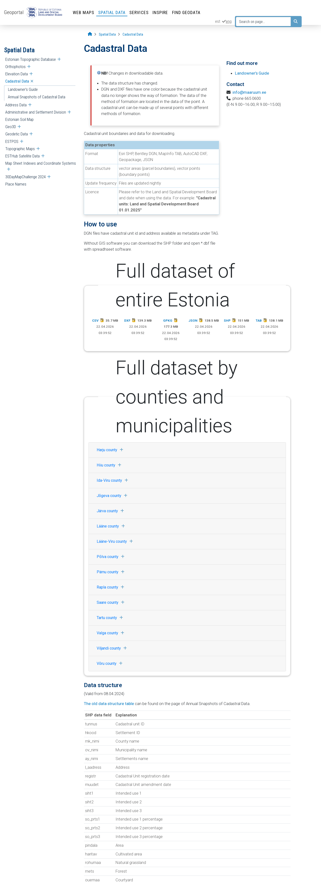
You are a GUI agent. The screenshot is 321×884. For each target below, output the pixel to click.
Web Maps (83, 12)
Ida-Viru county (114, 480)
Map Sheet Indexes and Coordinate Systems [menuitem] (40, 163)
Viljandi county (113, 648)
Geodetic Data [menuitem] (16, 134)
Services (139, 12)
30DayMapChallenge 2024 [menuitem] (25, 176)
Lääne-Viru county (116, 541)
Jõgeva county (113, 495)
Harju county (111, 450)
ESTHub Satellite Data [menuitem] (22, 156)
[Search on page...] (263, 21)
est (217, 21)
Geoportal (14, 12)
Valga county (112, 633)
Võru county (111, 663)
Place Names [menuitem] (15, 184)
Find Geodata (186, 12)
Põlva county (112, 556)
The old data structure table (109, 703)
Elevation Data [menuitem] (16, 73)
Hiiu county (110, 465)
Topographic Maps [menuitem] (20, 148)
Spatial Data (111, 12)
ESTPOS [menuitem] (11, 141)
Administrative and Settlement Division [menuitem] (35, 112)
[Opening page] (90, 34)
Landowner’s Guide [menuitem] (23, 89)
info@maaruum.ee (249, 92)
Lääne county (112, 526)
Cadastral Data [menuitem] (17, 81)
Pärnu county (112, 572)
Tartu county (111, 617)
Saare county (112, 602)
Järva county (111, 511)
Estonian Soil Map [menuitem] (19, 119)
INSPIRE (160, 12)
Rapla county (112, 587)
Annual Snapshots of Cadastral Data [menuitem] (36, 96)
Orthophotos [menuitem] (15, 66)
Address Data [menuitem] (16, 104)
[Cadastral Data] (133, 34)
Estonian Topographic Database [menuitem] (30, 59)
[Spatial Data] (107, 34)
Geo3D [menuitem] (10, 126)
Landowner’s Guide (252, 73)
